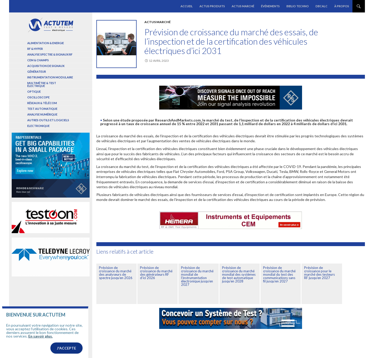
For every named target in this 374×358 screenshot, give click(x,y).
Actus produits (212, 6)
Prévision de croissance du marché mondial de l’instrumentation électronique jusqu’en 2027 (197, 276)
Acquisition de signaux (45, 65)
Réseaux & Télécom (42, 103)
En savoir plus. (40, 343)
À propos (341, 6)
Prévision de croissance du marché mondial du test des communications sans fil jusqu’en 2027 (279, 274)
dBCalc (322, 6)
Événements (270, 6)
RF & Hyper (35, 48)
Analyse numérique (42, 114)
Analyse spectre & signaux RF (49, 54)
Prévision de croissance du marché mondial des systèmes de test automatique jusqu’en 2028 (239, 274)
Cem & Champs (38, 60)
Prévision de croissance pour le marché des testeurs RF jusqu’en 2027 (319, 273)
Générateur (36, 71)
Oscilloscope (38, 97)
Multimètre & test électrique (41, 84)
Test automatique (42, 108)
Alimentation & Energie (45, 43)
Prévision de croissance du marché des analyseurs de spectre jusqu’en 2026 (115, 273)
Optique (34, 91)
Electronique (38, 125)
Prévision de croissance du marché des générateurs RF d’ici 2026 (156, 273)
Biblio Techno (297, 6)
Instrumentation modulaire (50, 77)
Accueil (187, 6)
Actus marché (243, 6)
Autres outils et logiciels (48, 120)
